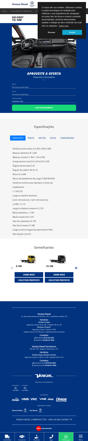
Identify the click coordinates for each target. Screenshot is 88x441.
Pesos (53, 138)
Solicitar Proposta (29, 280)
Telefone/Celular (17, 98)
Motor (42, 138)
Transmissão (67, 138)
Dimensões (17, 138)
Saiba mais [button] (64, 26)
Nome (14, 84)
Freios (31, 138)
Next (78, 46)
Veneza (44, 376)
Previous (10, 46)
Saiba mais (29, 274)
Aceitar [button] (72, 32)
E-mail (14, 91)
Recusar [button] (51, 32)
